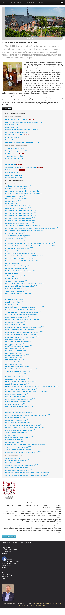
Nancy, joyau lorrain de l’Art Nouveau (18, 422)
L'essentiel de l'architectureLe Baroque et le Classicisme (15, 349)
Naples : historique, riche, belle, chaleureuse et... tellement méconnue (27, 415)
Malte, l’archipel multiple (14, 439)
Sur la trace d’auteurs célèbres (16, 281)
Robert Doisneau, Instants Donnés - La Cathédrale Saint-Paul (23, 122)
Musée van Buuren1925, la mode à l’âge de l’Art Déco (17, 204)
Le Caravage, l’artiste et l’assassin (17, 379)
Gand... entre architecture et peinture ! (19, 119)
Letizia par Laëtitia (12, 462)
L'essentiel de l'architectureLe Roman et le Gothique (14, 358)
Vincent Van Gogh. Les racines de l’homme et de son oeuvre (25, 444)
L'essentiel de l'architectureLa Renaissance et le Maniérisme (17, 354)
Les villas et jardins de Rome (14, 158)
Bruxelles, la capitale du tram (15, 233)
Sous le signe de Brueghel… (15, 324)
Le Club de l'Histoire (22, 2)
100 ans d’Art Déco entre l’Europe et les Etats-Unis (22, 334)
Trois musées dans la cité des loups (17, 266)
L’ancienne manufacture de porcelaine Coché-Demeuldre (24, 191)
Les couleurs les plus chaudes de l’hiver (19, 470)
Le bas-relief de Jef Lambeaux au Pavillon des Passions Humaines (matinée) (30, 246)
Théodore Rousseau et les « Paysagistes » (19, 371)
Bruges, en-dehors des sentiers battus (18, 251)
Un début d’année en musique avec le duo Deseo (21, 465)
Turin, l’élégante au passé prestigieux (18, 447)
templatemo (37, 603)
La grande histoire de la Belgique (16, 396)
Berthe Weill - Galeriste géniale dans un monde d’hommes (24, 307)
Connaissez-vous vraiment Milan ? (17, 376)
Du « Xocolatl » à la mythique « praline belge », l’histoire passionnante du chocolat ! (32, 228)
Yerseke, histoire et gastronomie (16, 291)
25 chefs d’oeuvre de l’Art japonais (17, 384)
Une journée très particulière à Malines (18, 293)
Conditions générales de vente (37, 605)
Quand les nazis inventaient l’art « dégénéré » (20, 381)
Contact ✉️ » (7, 108)
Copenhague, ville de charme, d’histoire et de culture (24, 167)
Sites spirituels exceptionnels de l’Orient (17, 151)
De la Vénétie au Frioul (15, 170)
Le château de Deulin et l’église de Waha (19, 248)
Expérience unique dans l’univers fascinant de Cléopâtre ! (22, 142)
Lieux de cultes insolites (14, 302)
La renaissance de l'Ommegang (16, 467)
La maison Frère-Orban (12, 137)
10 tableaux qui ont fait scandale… (15, 148)
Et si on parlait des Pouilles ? (15, 374)
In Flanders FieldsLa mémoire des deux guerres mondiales (19, 436)
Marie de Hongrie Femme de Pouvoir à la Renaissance (21, 129)
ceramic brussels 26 (13, 201)
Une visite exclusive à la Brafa (16, 196)
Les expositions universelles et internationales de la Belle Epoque (26, 391)
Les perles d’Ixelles (12, 273)
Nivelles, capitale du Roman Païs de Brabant (20, 271)
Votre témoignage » (9, 536)
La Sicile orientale (13, 164)
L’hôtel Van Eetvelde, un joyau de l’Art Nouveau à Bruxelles (24, 283)
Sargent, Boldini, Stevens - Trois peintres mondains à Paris (24, 327)
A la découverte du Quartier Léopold (17, 235)
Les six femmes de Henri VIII (15, 404)
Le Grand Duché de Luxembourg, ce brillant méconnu (23, 452)
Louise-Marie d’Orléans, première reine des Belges (22, 337)
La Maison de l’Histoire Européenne (17, 268)
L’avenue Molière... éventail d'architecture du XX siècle (24, 230)
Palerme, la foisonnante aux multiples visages (20, 430)
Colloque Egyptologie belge (15, 276)
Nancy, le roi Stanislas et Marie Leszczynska (20, 399)
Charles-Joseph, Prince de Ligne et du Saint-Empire (22, 319)
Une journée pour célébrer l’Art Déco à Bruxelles (21, 258)
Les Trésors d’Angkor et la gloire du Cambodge (21, 314)
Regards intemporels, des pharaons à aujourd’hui (21, 253)
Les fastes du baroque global (15, 322)
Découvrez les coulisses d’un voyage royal (19, 406)
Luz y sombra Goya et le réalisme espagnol (20, 218)
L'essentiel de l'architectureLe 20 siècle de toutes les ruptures (18, 340)
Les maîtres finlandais (14, 153)
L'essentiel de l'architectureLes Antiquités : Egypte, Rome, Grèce (18, 365)
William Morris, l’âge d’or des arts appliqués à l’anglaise (23, 312)
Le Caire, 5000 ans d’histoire (14, 175)
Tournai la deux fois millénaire (16, 238)
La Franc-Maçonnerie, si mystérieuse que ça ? (20, 210)
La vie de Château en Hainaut (17, 134)
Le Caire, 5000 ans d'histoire (14, 177)
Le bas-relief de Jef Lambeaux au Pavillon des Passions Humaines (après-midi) (30, 243)
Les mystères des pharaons (15, 299)
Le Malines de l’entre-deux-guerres (17, 188)
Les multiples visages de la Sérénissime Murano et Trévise (24, 427)
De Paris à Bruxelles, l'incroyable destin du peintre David (24, 332)
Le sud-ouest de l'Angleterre (15, 417)
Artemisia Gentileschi (13, 362)
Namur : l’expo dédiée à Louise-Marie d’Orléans (21, 286)
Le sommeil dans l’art (13, 304)
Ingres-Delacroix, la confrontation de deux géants (21, 389)
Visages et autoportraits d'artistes (15, 156)
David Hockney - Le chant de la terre (18, 208)
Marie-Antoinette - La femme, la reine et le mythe (21, 309)
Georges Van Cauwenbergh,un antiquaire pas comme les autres (17, 459)
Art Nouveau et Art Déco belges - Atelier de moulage (22, 225)
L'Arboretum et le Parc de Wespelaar (16, 132)
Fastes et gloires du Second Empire (17, 317)
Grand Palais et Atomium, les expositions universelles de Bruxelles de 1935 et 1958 (32, 386)
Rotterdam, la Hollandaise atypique (17, 420)
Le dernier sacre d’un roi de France (17, 394)
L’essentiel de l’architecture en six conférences (21, 369)
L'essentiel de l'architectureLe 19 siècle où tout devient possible (18, 345)
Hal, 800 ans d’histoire (13, 263)
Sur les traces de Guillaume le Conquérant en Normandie (24, 425)
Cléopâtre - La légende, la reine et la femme (20, 329)
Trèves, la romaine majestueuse (16, 432)
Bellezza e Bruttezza (11, 124)
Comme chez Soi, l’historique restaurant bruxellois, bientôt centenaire (27, 472)
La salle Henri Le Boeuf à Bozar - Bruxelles (20, 223)
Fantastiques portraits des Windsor (17, 401)
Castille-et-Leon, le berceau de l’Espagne (19, 412)
